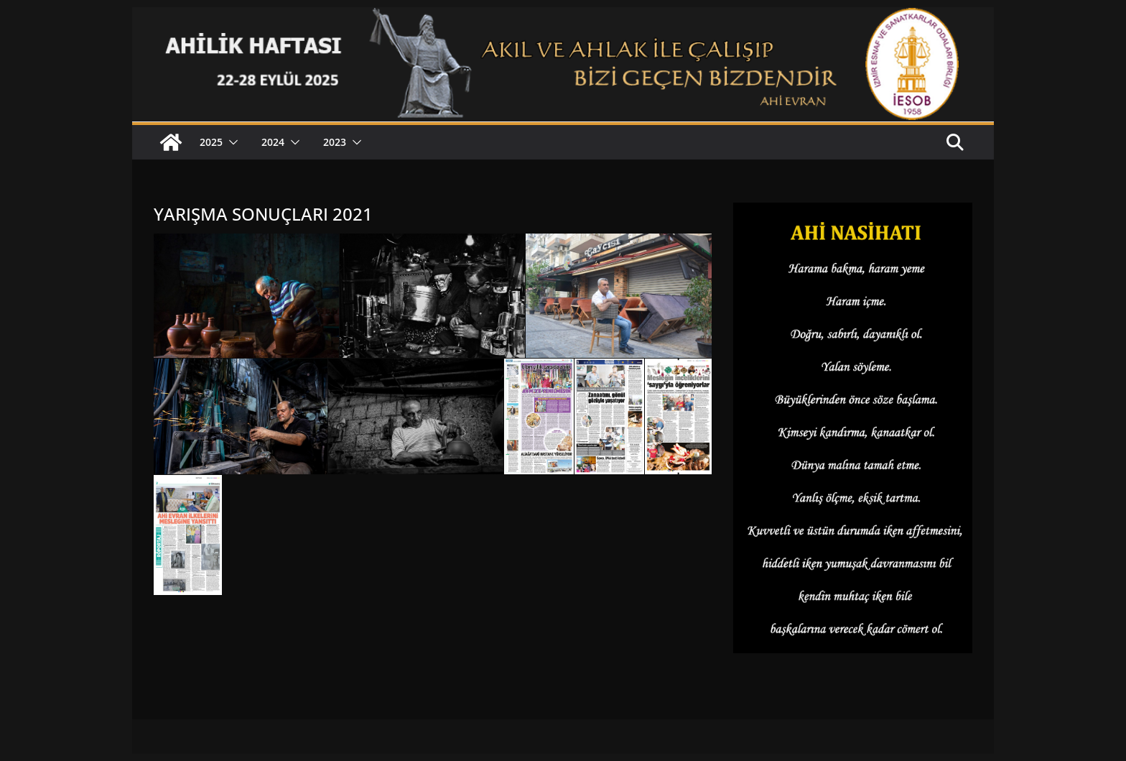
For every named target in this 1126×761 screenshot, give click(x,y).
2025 (211, 142)
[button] (230, 142)
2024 (272, 142)
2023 (334, 142)
